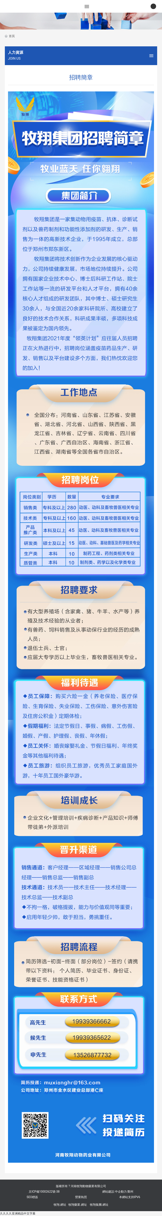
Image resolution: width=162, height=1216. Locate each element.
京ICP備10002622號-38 (44, 1191)
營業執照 (81, 1197)
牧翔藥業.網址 (77, 1204)
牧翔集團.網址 (99, 1204)
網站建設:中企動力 (114, 1191)
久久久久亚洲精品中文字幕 (17, 1213)
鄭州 (130, 1191)
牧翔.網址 (60, 1204)
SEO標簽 (32, 1197)
